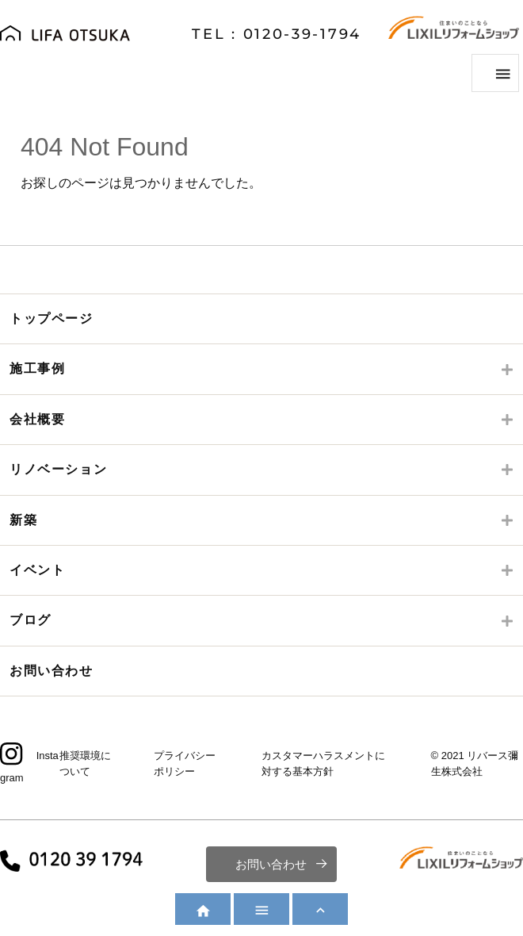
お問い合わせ (52, 670)
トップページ (52, 318)
